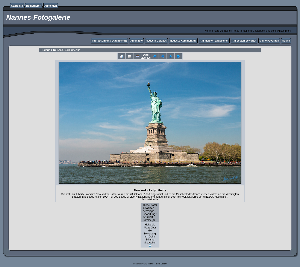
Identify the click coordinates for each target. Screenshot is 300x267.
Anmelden (50, 5)
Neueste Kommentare (183, 40)
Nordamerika (72, 50)
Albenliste (136, 40)
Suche (286, 40)
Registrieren (33, 5)
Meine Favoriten (269, 40)
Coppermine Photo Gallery (155, 264)
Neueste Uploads (156, 40)
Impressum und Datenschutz (109, 40)
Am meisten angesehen (214, 40)
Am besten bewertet (244, 40)
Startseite (17, 5)
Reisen (57, 50)
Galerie (45, 50)
